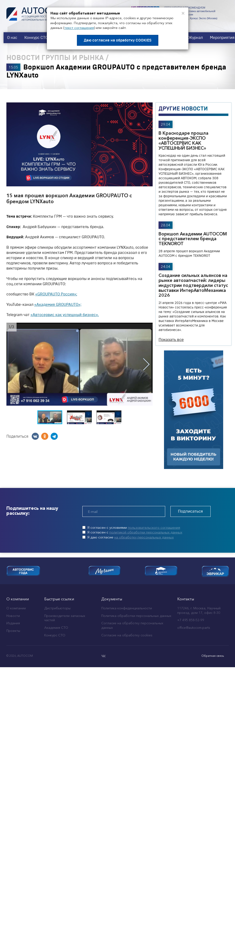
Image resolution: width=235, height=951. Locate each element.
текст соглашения (79, 27)
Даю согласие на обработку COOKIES (117, 40)
